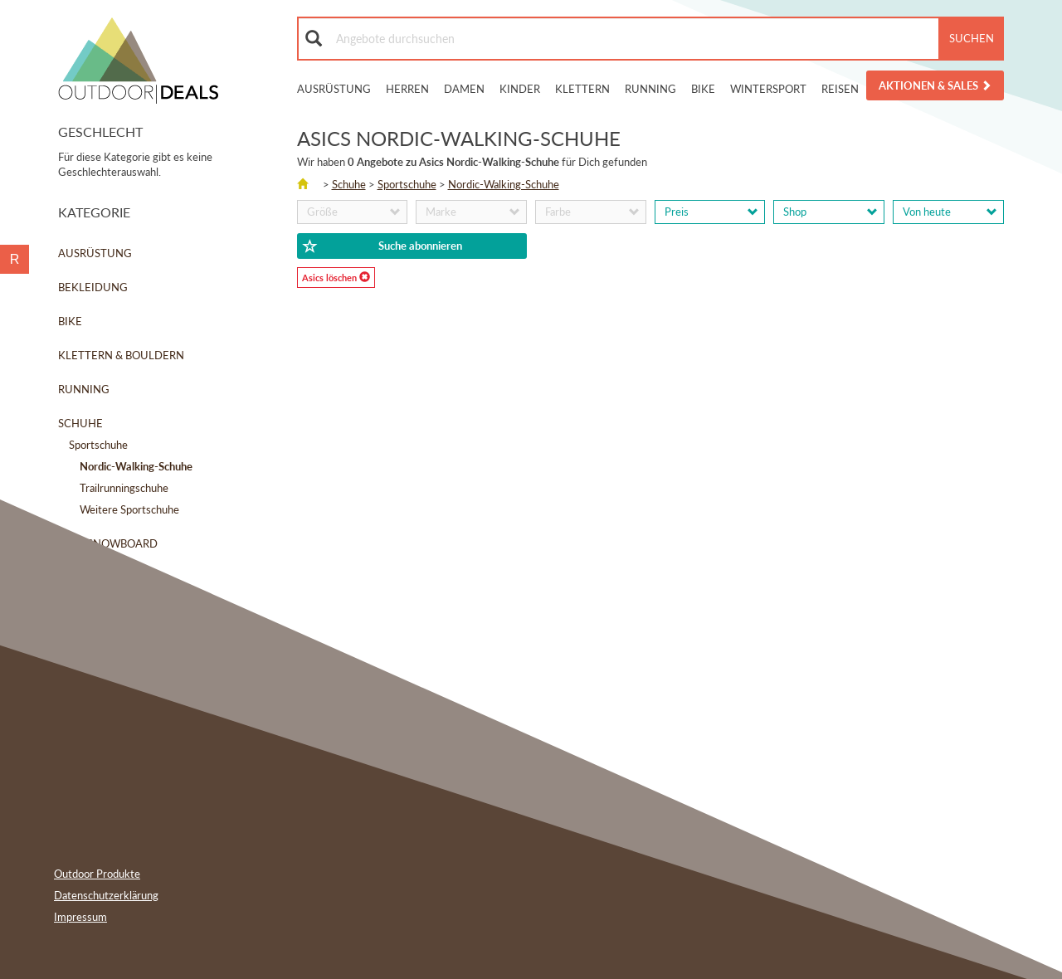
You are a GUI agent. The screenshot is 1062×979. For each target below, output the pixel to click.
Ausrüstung (334, 88)
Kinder (519, 88)
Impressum (80, 916)
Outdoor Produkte (97, 873)
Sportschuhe (98, 444)
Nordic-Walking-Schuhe (503, 184)
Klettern (582, 88)
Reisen (840, 88)
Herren (407, 88)
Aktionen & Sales (935, 85)
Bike (703, 88)
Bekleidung (93, 287)
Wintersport (768, 88)
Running (650, 88)
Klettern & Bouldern (121, 355)
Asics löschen (336, 277)
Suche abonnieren (382, 246)
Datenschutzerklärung (106, 895)
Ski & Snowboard (108, 543)
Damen (464, 88)
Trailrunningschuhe (124, 487)
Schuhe (80, 423)
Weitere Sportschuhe (129, 509)
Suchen (971, 38)
